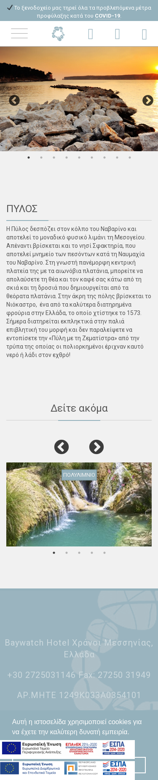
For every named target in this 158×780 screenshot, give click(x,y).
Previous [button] (12, 99)
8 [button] (117, 157)
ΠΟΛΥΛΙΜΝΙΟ (79, 474)
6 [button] (92, 157)
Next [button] (146, 99)
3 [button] (54, 157)
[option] (79, 98)
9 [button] (130, 157)
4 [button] (66, 157)
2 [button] (41, 157)
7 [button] (104, 157)
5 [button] (79, 157)
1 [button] (28, 157)
